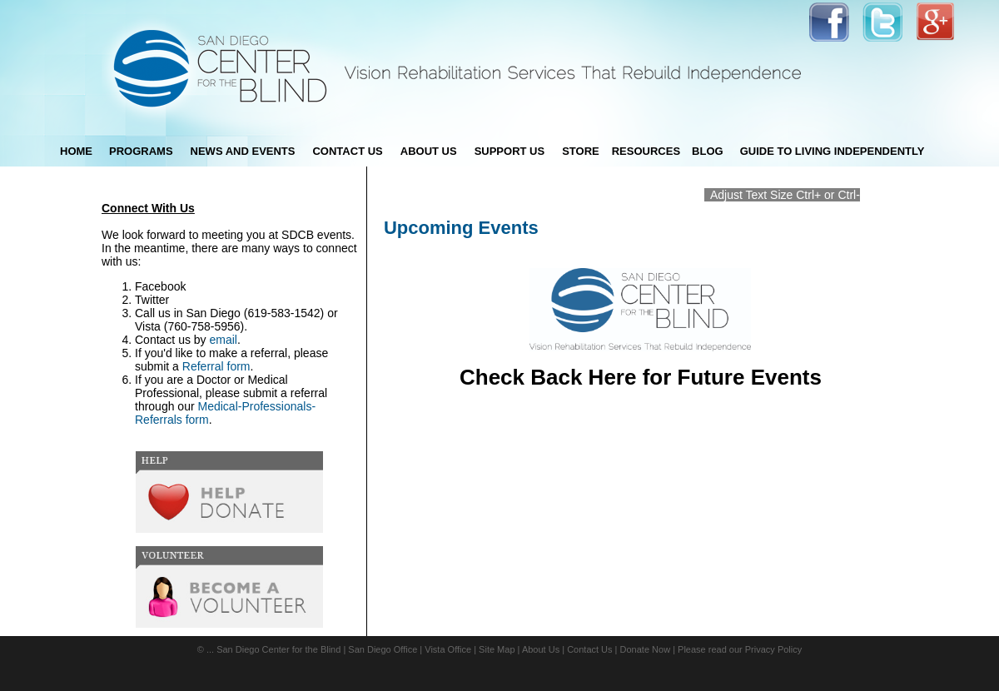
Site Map (496, 649)
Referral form (216, 366)
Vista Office (448, 649)
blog (707, 151)
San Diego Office (382, 649)
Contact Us (589, 649)
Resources (646, 151)
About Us (540, 649)
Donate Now (645, 649)
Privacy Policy (773, 649)
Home (76, 151)
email (223, 339)
